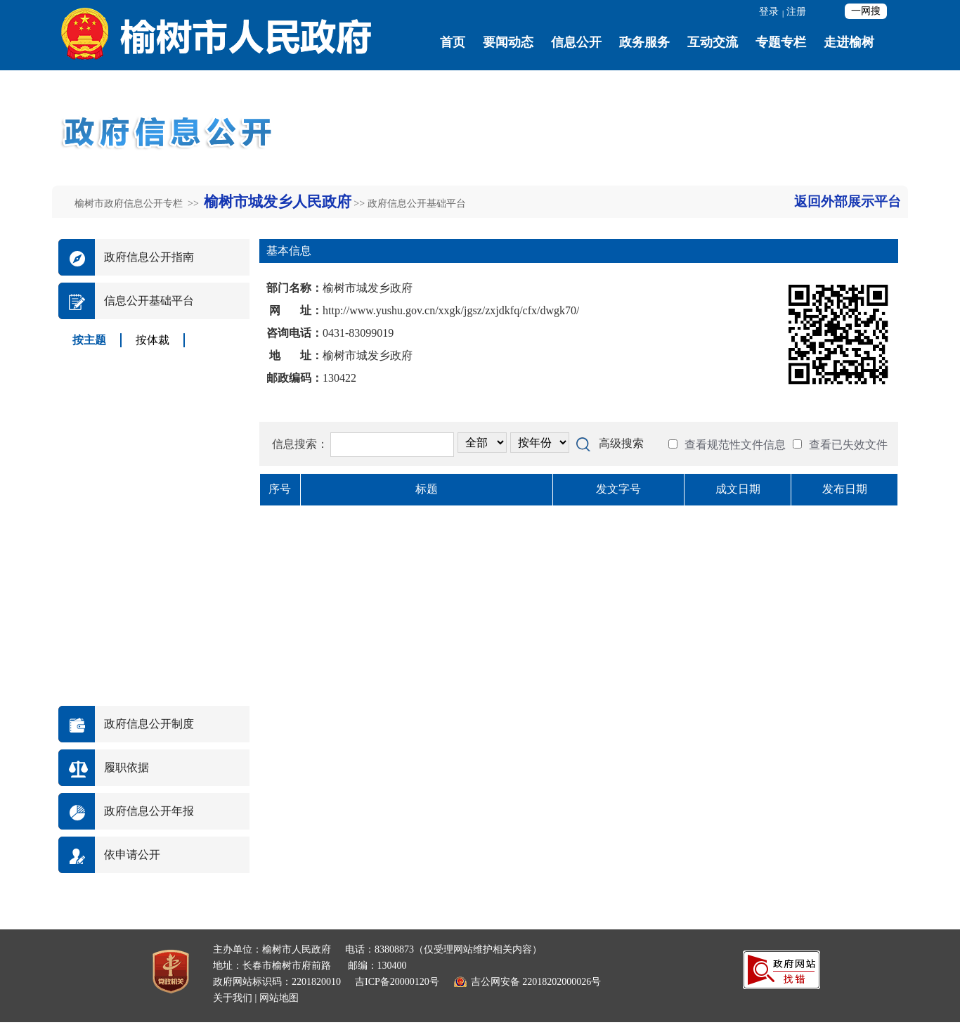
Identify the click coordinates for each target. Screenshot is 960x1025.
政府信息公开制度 (149, 724)
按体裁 (152, 340)
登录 (769, 11)
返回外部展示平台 (847, 201)
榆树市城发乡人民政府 (277, 201)
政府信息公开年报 (149, 811)
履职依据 (126, 767)
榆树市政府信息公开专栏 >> (137, 203)
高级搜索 (621, 443)
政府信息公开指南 (149, 257)
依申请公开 (132, 854)
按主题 (89, 340)
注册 (796, 11)
